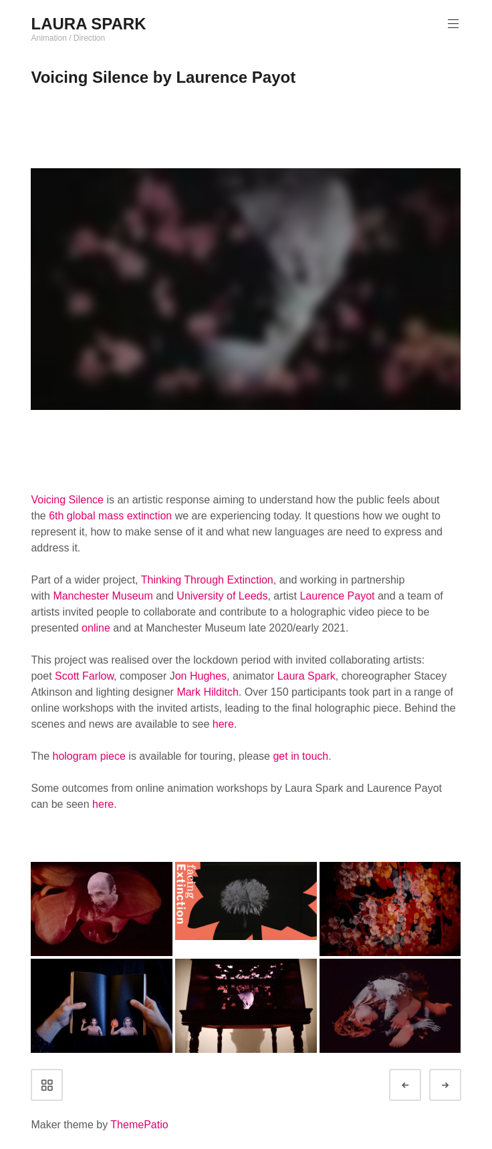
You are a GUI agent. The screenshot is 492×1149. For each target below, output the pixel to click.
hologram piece (88, 756)
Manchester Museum (102, 596)
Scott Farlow (84, 676)
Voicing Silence (67, 499)
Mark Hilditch (207, 692)
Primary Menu (452, 23)
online (96, 628)
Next (457, 1085)
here (223, 724)
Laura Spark (306, 676)
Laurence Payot (336, 596)
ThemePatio (139, 1124)
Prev (417, 1085)
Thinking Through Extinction (207, 580)
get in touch (300, 756)
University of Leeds (221, 596)
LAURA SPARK (88, 24)
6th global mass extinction (110, 515)
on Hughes (201, 676)
